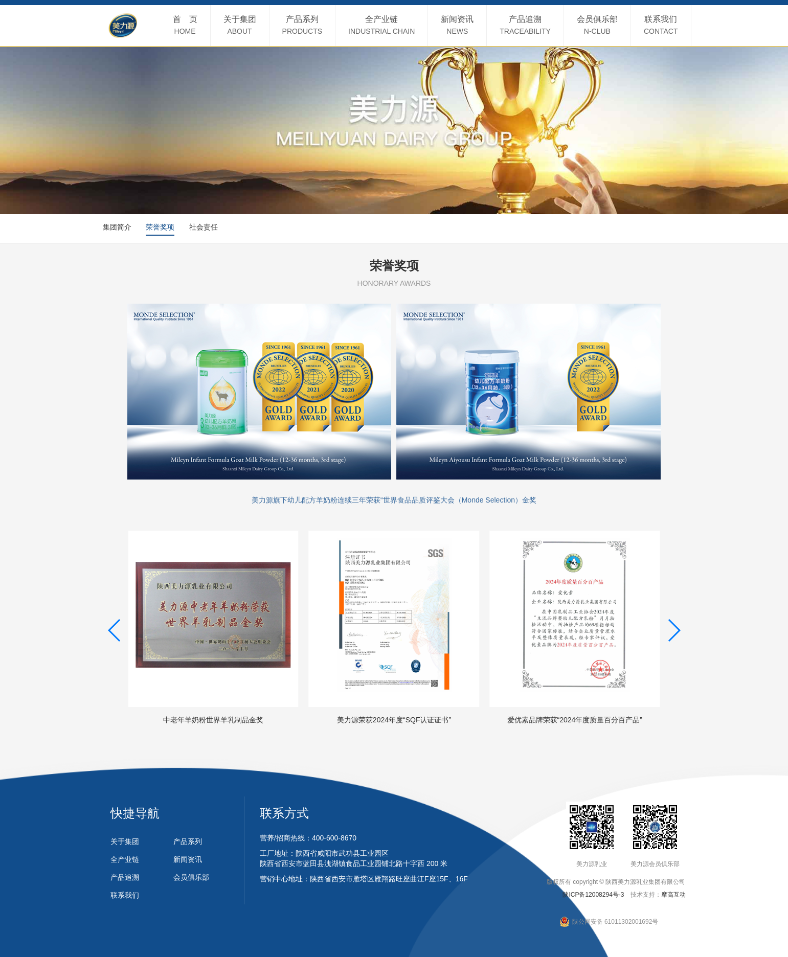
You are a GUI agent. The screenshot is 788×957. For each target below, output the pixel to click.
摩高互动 (673, 894)
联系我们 (124, 895)
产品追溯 (124, 877)
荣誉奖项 (160, 227)
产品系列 (187, 841)
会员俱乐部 (191, 877)
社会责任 (203, 227)
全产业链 (124, 859)
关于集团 (124, 841)
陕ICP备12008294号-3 (593, 894)
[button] (115, 630)
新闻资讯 (187, 859)
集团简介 (117, 227)
